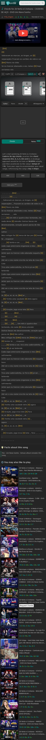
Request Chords (26, 606)
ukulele (20, 103)
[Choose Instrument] (26, 103)
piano (13, 103)
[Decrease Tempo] (3, 74)
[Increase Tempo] (12, 74)
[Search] (42, 3)
